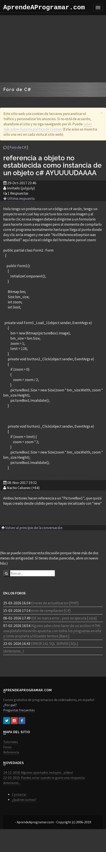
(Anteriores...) (13, 651)
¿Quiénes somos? (24, 800)
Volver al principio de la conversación (33, 527)
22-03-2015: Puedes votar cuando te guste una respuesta (44, 778)
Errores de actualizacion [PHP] (55, 603)
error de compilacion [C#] (51, 610)
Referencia (11, 752)
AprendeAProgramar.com (44, 7)
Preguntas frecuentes (19, 710)
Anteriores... (12, 783)
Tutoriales (10, 742)
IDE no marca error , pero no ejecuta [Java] (64, 618)
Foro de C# (17, 147)
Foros (7, 747)
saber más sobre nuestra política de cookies (47, 127)
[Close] (101, 113)
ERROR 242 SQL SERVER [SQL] (54, 643)
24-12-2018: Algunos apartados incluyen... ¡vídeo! (38, 772)
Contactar (19, 794)
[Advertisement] (51, 48)
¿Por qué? (10, 705)
